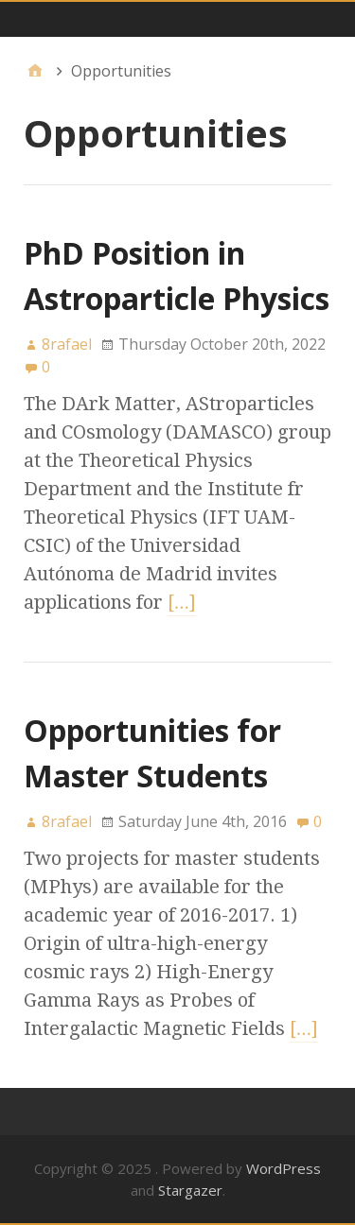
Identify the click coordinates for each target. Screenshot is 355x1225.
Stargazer (190, 1190)
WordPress (283, 1168)
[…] (182, 602)
